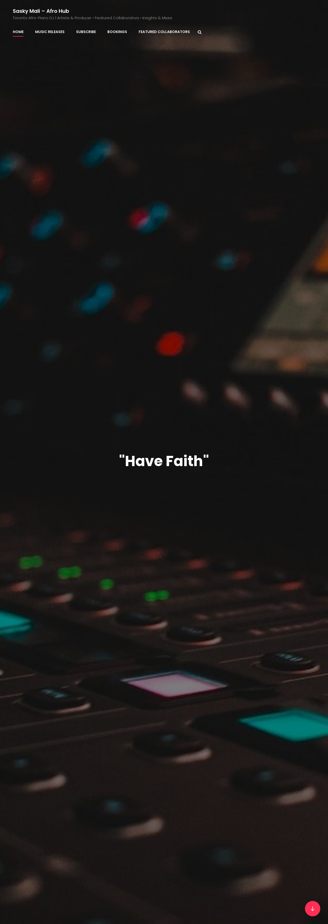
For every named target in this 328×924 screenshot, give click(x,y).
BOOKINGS (117, 31)
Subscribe (86, 31)
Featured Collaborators (164, 31)
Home (18, 31)
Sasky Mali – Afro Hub (41, 11)
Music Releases (50, 31)
